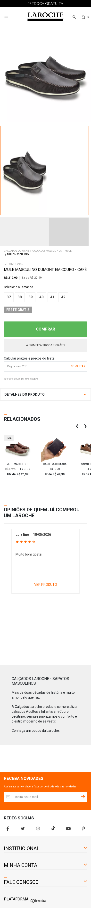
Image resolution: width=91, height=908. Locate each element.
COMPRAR (45, 329)
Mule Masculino (18, 254)
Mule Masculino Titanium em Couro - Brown (18, 464)
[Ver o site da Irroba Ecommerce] (37, 902)
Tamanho (45, 287)
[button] (74, 20)
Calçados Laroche (16, 250)
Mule (68, 250)
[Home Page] (45, 17)
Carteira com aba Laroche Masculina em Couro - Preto (55, 464)
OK (78, 366)
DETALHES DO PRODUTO (24, 394)
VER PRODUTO (45, 585)
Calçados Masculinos (47, 250)
